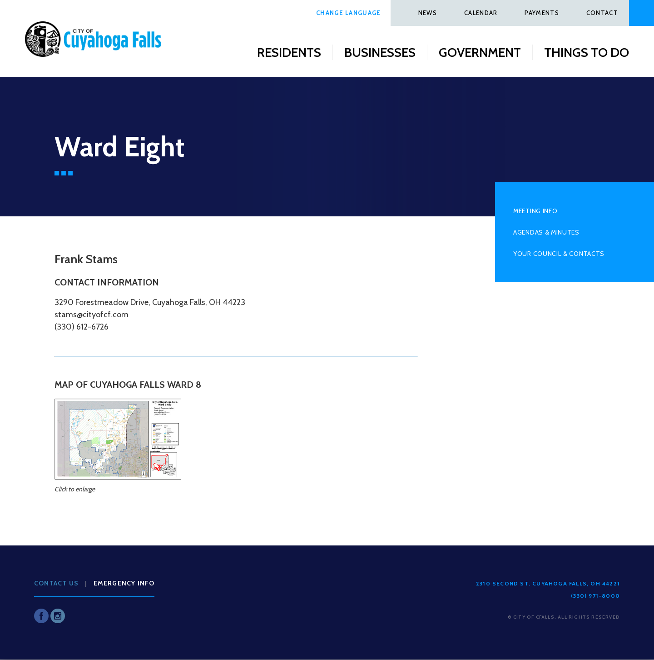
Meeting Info (535, 211)
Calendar (480, 12)
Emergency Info (124, 583)
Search (641, 13)
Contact (602, 12)
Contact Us (56, 583)
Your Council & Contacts (558, 254)
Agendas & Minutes (546, 232)
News (427, 12)
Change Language (348, 12)
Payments (542, 12)
